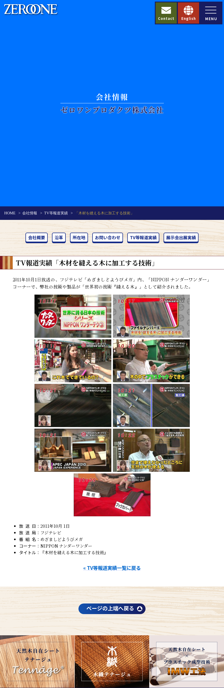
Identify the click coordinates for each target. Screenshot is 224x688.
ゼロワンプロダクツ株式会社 (112, 109)
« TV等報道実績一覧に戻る (112, 567)
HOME (9, 213)
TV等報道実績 (56, 213)
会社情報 (29, 213)
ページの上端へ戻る (110, 608)
